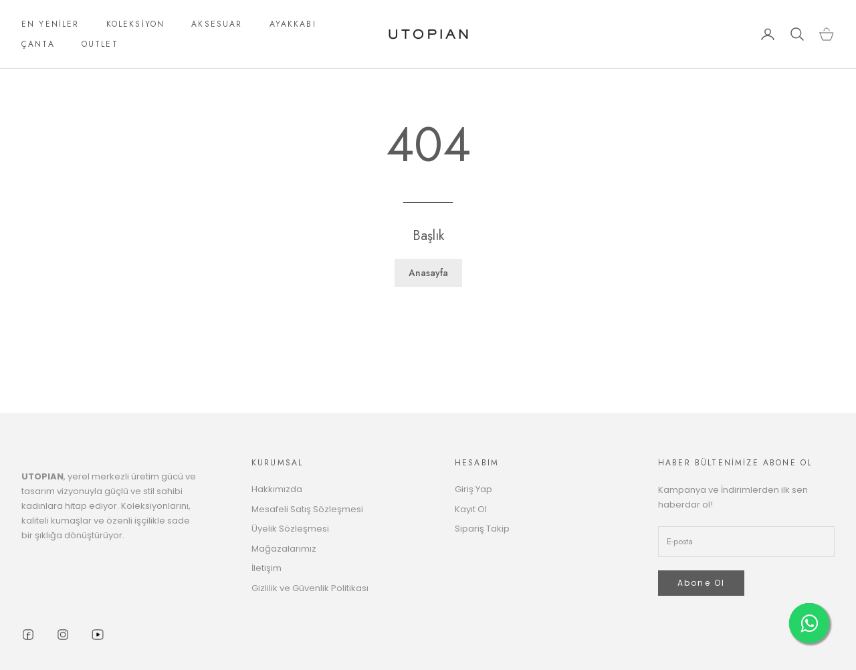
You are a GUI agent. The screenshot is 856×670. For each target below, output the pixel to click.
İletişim (266, 568)
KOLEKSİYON (135, 24)
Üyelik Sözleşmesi (290, 528)
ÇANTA (38, 44)
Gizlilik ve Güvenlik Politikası (309, 588)
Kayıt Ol (471, 509)
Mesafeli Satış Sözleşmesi (307, 509)
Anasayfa (428, 273)
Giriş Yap (473, 489)
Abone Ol (701, 582)
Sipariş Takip (482, 528)
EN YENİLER (50, 24)
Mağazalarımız (283, 548)
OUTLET (100, 44)
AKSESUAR (216, 24)
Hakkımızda (276, 489)
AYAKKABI (293, 24)
